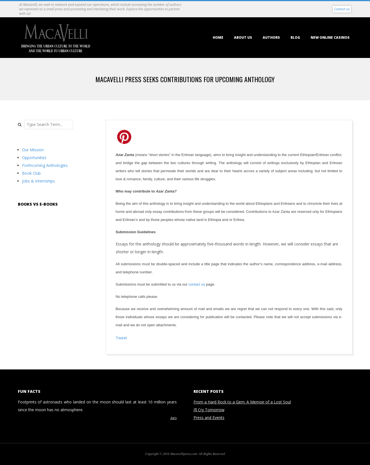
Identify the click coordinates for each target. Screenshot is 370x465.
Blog (295, 37)
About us (243, 37)
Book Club (31, 173)
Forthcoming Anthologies (45, 165)
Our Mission (33, 149)
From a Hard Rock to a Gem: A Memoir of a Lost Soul (242, 402)
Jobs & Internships (38, 181)
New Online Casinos (330, 37)
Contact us (342, 9)
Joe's (173, 418)
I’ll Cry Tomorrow (209, 409)
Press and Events (209, 417)
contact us (196, 284)
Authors (271, 37)
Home (218, 37)
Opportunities (34, 157)
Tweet (121, 337)
